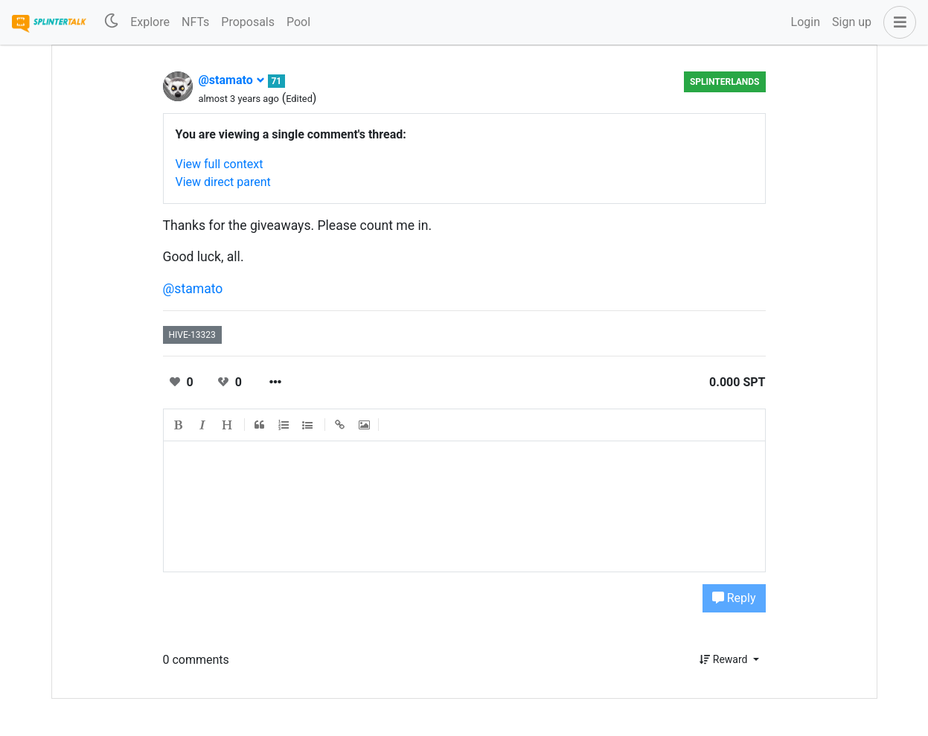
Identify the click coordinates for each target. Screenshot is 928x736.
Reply (734, 598)
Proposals (248, 22)
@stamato (232, 80)
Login (805, 22)
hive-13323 (192, 335)
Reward (725, 659)
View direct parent (223, 182)
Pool (298, 22)
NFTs (195, 22)
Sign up (851, 22)
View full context (219, 164)
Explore (150, 22)
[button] (896, 22)
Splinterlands (725, 82)
